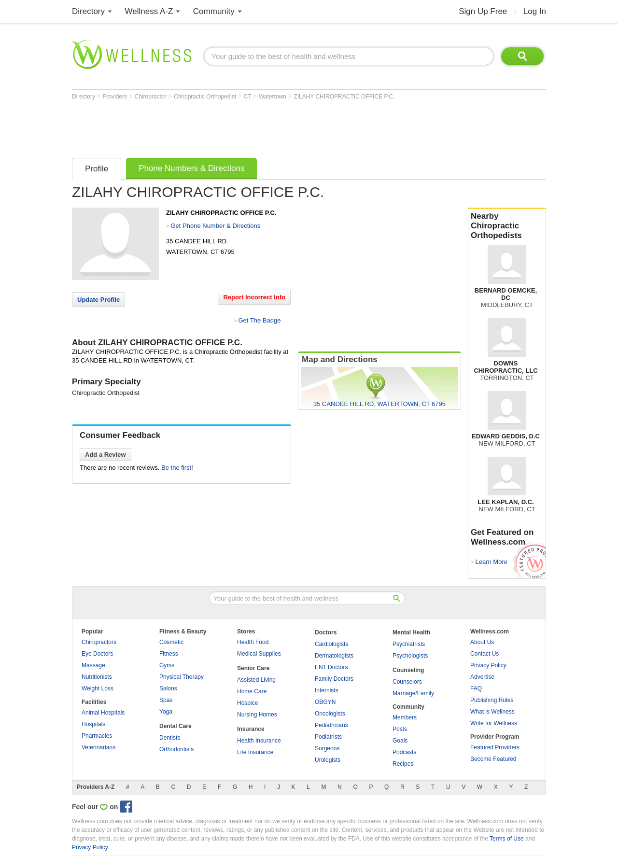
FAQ (476, 688)
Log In (534, 11)
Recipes (403, 763)
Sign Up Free (483, 11)
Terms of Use (507, 838)
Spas (165, 700)
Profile (96, 168)
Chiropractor (151, 96)
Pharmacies (97, 735)
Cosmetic (171, 642)
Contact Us (484, 653)
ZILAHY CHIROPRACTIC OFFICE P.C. (344, 96)
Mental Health (411, 632)
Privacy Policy (488, 665)
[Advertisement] (247, 126)
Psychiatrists (409, 644)
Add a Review (105, 454)
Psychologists (410, 655)
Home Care (252, 691)
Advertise (482, 677)
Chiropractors (99, 642)
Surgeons (327, 748)
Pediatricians (331, 725)
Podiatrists (328, 736)
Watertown (273, 96)
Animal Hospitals (103, 712)
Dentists (169, 737)
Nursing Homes (257, 714)
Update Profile (98, 299)
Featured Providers (495, 747)
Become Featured (493, 759)
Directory (88, 11)
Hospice (247, 703)
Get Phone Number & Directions (215, 225)
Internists (326, 690)
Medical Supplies (259, 653)
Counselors (407, 681)
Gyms (166, 665)
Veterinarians (98, 747)
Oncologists (330, 713)
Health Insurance (259, 740)
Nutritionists (97, 677)
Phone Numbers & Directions (191, 168)
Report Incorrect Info (254, 297)
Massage (93, 665)
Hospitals (93, 724)
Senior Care (253, 668)
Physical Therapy (181, 677)
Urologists (327, 760)
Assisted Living (256, 679)
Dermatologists (334, 655)
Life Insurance (255, 752)
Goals (400, 740)
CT (248, 96)
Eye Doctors (97, 653)
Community (214, 11)
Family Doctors (334, 678)
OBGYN (325, 702)
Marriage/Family (413, 693)
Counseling (408, 670)
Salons (168, 688)
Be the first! (177, 467)
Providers (115, 96)
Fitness (168, 653)
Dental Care (175, 726)
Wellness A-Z (149, 11)
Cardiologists (331, 644)
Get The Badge (259, 320)
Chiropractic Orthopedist (206, 96)
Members (405, 717)
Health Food (252, 642)
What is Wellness (492, 711)
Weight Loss (97, 688)
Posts (400, 729)
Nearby (507, 225)
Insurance (251, 729)
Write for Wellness (493, 723)
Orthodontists (176, 749)
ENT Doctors (331, 667)
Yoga (165, 711)
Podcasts (404, 752)
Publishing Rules (491, 700)
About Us (482, 642)
